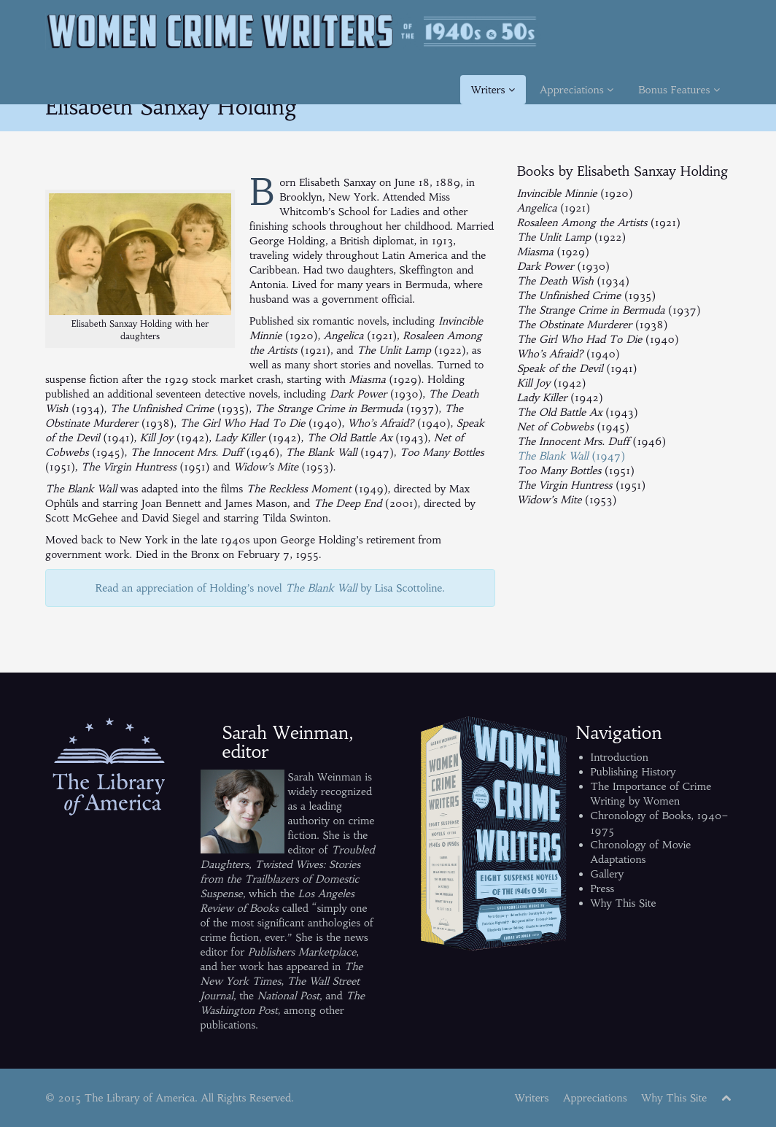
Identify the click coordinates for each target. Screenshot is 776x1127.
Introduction (619, 757)
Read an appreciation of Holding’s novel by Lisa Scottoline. (270, 588)
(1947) (571, 455)
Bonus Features (679, 89)
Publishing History (633, 771)
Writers (493, 89)
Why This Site (623, 903)
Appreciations (576, 89)
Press (603, 888)
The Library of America (140, 1097)
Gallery (607, 873)
